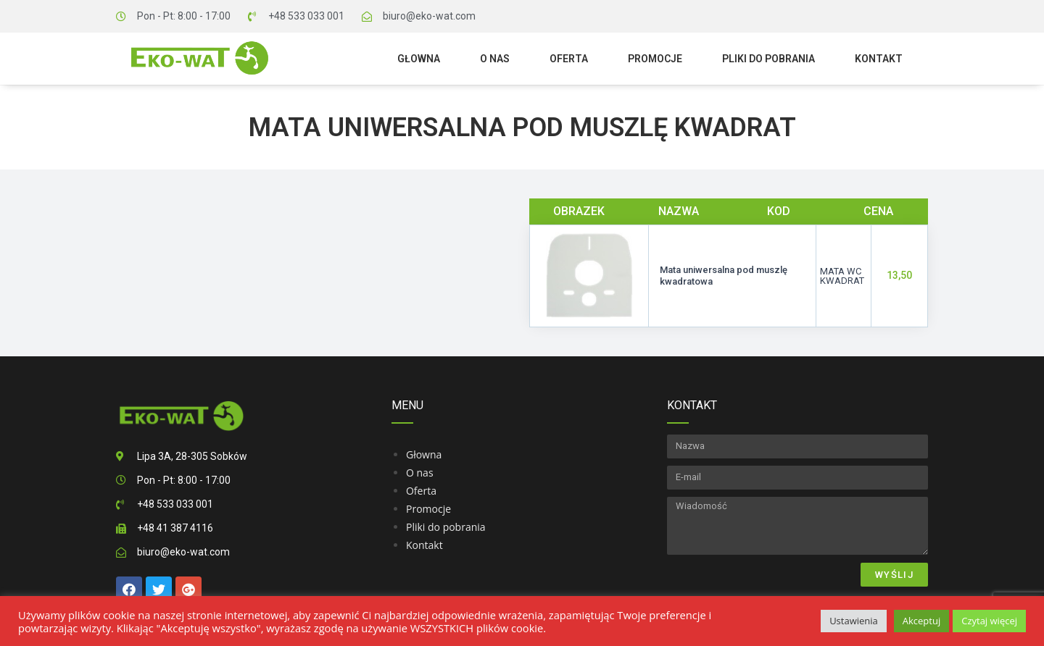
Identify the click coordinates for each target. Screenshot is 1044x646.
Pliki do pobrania (768, 58)
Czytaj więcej (989, 620)
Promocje (655, 58)
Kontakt (879, 58)
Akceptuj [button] (921, 620)
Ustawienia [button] (853, 620)
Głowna (418, 58)
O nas (495, 58)
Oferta (569, 58)
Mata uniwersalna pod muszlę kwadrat (522, 127)
